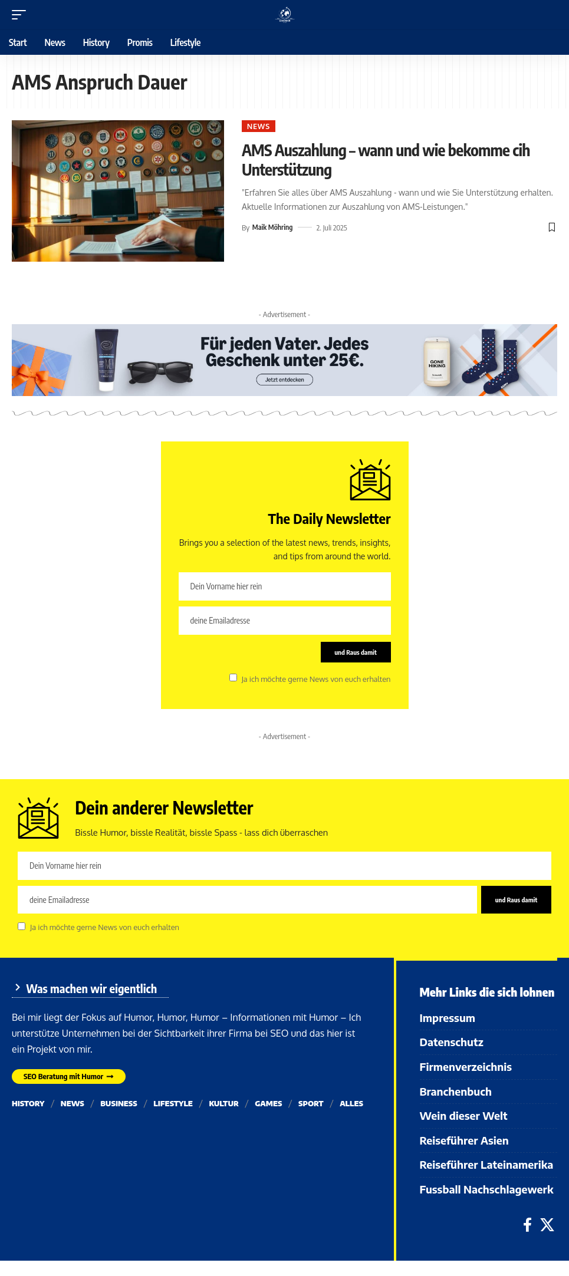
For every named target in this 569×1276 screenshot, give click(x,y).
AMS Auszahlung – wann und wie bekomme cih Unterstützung (362, 161)
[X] (547, 1240)
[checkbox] (233, 680)
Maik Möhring (273, 230)
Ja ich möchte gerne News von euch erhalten (315, 681)
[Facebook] (527, 1240)
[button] (22, 14)
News (261, 127)
